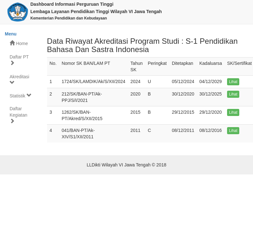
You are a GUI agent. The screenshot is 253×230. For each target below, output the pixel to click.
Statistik (21, 95)
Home (19, 43)
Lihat (233, 82)
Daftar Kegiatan (18, 115)
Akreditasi (19, 79)
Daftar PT (19, 59)
